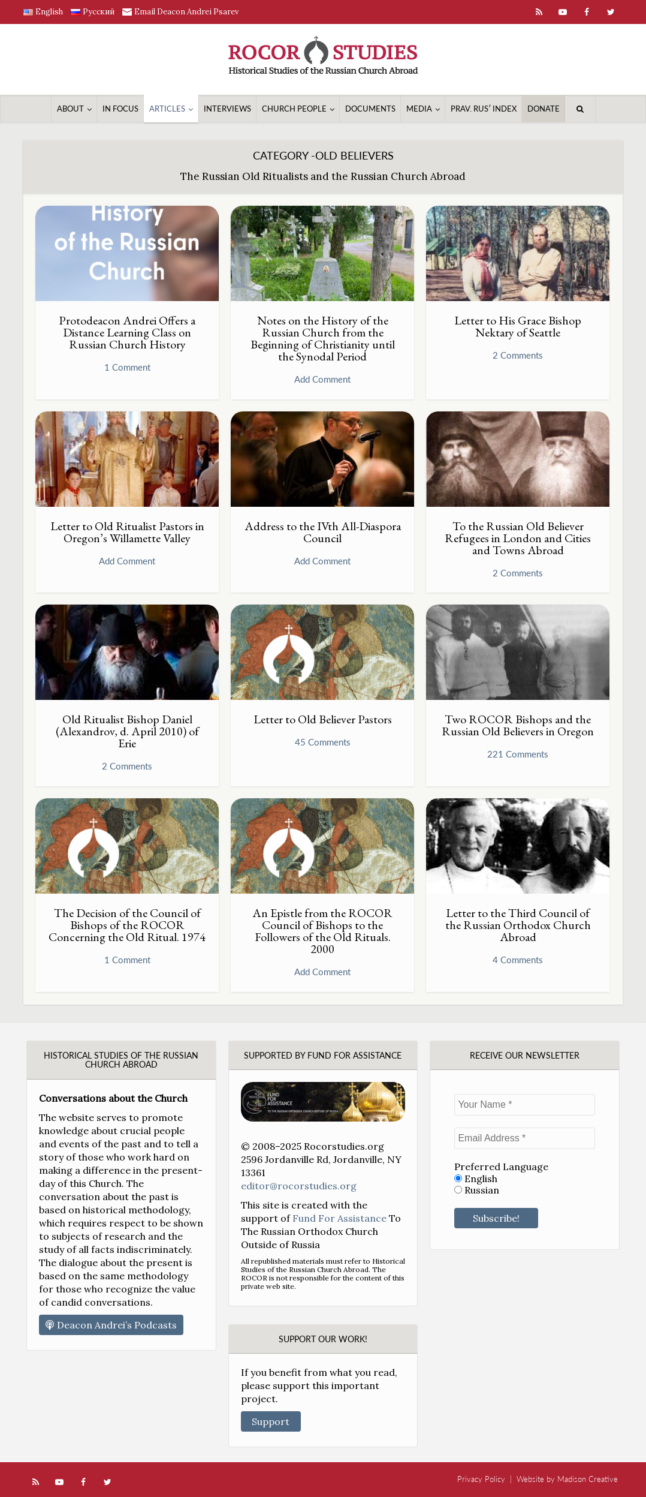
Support (270, 1421)
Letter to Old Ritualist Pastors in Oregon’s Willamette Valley (127, 532)
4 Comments (518, 959)
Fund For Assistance (339, 1218)
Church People (294, 108)
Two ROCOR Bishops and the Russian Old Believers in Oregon (518, 725)
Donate (543, 108)
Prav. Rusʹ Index (484, 108)
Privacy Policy (481, 1479)
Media (419, 108)
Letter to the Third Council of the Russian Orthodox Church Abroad (518, 925)
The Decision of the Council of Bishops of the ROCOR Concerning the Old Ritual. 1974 (127, 925)
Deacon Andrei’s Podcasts (111, 1325)
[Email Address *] (524, 1138)
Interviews (227, 108)
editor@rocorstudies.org (299, 1186)
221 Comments (517, 753)
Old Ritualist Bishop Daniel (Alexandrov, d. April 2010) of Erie (127, 731)
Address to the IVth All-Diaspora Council (322, 532)
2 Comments (518, 355)
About (70, 108)
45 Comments (323, 742)
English (475, 1179)
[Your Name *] (524, 1105)
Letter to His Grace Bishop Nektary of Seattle (517, 326)
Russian (476, 1190)
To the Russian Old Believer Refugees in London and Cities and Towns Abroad (518, 538)
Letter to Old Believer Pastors (322, 719)
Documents (370, 108)
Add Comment (322, 379)
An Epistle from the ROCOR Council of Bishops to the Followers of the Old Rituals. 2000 (322, 931)
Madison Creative (587, 1479)
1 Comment (127, 367)
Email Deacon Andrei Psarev (186, 12)
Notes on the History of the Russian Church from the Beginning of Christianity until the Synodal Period (322, 338)
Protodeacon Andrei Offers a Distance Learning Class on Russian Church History (127, 332)
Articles (167, 108)
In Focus (120, 108)
